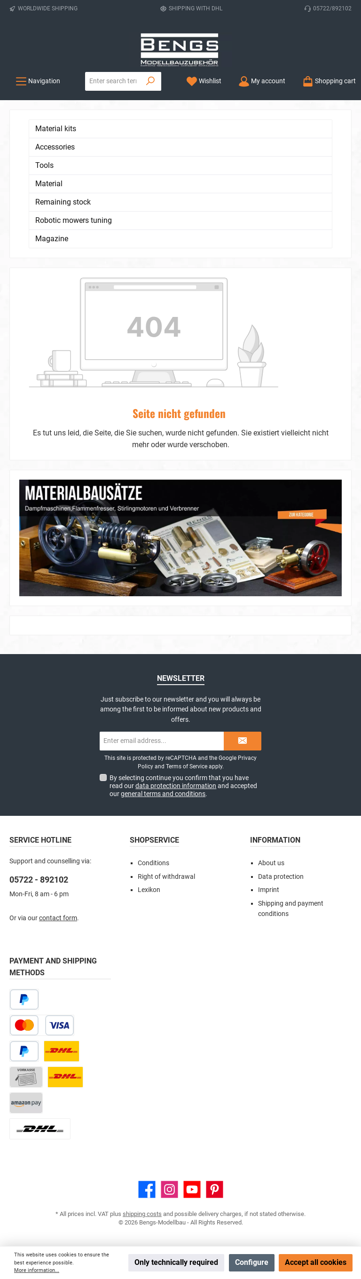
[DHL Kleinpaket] (65, 1077)
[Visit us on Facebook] (146, 1189)
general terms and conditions (163, 793)
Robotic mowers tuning (73, 220)
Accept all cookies (315, 1262)
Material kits (55, 128)
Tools (44, 165)
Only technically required (176, 1262)
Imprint (268, 890)
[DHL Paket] (61, 1051)
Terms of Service (186, 766)
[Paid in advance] (26, 1077)
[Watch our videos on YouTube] (192, 1189)
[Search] (150, 81)
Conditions (153, 863)
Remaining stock (63, 201)
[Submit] (242, 741)
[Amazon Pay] (26, 1102)
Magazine (51, 238)
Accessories (55, 146)
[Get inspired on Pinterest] (214, 1189)
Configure (251, 1262)
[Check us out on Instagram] (169, 1189)
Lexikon (149, 890)
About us (271, 863)
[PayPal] (24, 1051)
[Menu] (37, 81)
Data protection (281, 877)
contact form (58, 918)
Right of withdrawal (166, 877)
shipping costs (142, 1213)
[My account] (261, 81)
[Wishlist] (204, 81)
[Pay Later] (24, 999)
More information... (36, 1270)
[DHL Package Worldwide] (40, 1128)
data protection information (175, 786)
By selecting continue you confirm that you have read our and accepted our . (183, 785)
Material (49, 183)
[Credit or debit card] (41, 1025)
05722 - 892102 (38, 879)
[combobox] (113, 81)
